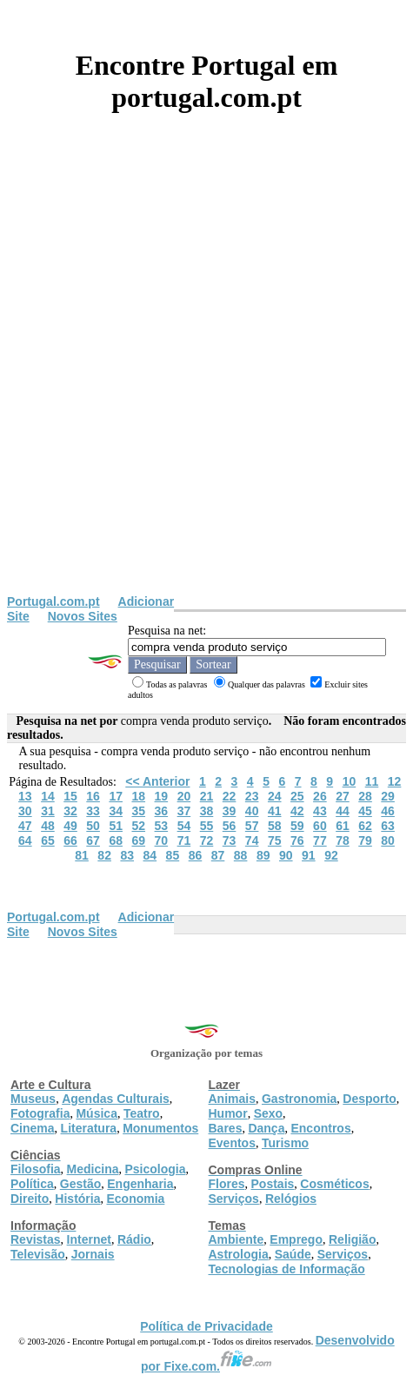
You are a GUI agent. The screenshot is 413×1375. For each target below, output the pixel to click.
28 (365, 796)
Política (32, 1184)
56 (229, 826)
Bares (226, 1128)
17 (116, 796)
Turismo (285, 1143)
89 (263, 855)
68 (116, 840)
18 (138, 796)
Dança (266, 1128)
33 (93, 811)
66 (70, 840)
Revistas (35, 1239)
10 (349, 781)
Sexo (268, 1113)
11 (372, 781)
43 (320, 811)
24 (275, 796)
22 (229, 796)
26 (320, 796)
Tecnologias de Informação (287, 1269)
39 (229, 811)
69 (138, 840)
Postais (273, 1184)
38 (207, 811)
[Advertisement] (206, 379)
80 (388, 840)
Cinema (32, 1128)
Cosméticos (334, 1184)
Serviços (234, 1199)
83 (127, 855)
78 (343, 840)
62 (365, 826)
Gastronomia (299, 1099)
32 (70, 811)
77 (320, 840)
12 (395, 781)
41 (275, 811)
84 (150, 855)
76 (297, 840)
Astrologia (239, 1254)
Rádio (134, 1239)
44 (343, 811)
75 (275, 840)
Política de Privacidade (206, 1326)
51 (116, 826)
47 (25, 826)
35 (138, 811)
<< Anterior (157, 781)
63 (388, 826)
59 (297, 826)
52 (138, 826)
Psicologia (154, 1169)
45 (365, 811)
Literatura (89, 1128)
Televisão (37, 1254)
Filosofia (35, 1169)
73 (229, 840)
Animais (232, 1099)
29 (388, 796)
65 (48, 840)
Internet (89, 1239)
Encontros (320, 1128)
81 (82, 855)
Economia (135, 1199)
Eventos (232, 1143)
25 (297, 796)
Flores (227, 1184)
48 (48, 826)
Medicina (93, 1169)
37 (184, 811)
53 (162, 826)
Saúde (293, 1254)
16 (93, 796)
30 (25, 811)
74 (252, 840)
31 (48, 811)
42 (297, 811)
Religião (352, 1239)
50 (93, 826)
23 (252, 796)
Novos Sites (82, 616)
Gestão (80, 1184)
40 (252, 811)
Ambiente (236, 1239)
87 (218, 855)
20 (184, 796)
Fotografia (40, 1113)
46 (388, 811)
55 (207, 826)
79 (365, 840)
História (77, 1199)
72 (207, 840)
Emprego (296, 1239)
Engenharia (140, 1184)
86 (196, 855)
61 (343, 826)
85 (173, 855)
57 (252, 826)
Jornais (93, 1254)
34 (116, 811)
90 (286, 855)
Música (96, 1113)
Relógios (290, 1199)
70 (162, 840)
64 (25, 840)
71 (184, 840)
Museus (33, 1099)
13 (25, 796)
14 (48, 796)
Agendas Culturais (116, 1099)
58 (275, 826)
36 (162, 811)
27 (343, 796)
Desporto (369, 1099)
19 (162, 796)
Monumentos (160, 1128)
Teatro (141, 1113)
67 (93, 840)
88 (241, 855)
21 (207, 796)
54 (184, 826)
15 (70, 796)
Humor (228, 1113)
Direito (29, 1199)
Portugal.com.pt (53, 601)
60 (320, 826)
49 (70, 826)
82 (104, 855)
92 (331, 855)
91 (309, 855)
